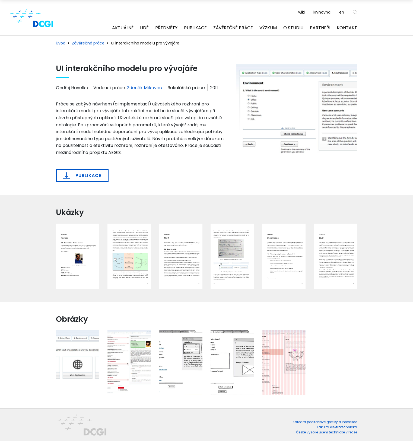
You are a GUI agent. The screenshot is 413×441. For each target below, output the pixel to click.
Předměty (166, 28)
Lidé (144, 28)
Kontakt (347, 28)
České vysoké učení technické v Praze (326, 432)
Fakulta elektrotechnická (337, 427)
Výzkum (268, 28)
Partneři (320, 28)
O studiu (293, 28)
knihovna (322, 12)
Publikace (195, 28)
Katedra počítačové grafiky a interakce (325, 422)
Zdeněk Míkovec (144, 88)
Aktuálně (123, 28)
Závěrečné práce (233, 28)
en (341, 12)
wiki (301, 12)
